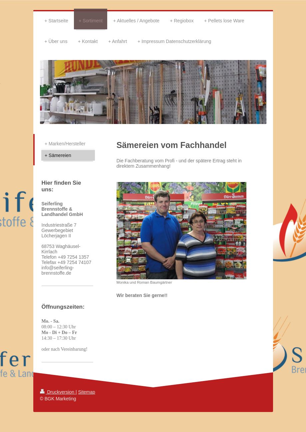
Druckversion (58, 392)
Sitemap (86, 392)
